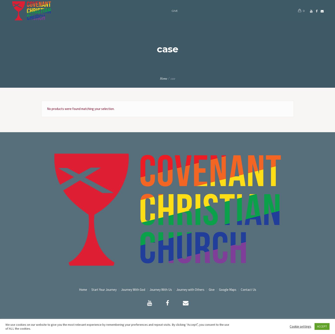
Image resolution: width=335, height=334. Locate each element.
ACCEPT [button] (322, 326)
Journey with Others (190, 290)
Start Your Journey (104, 290)
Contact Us (248, 290)
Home (163, 78)
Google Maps (227, 290)
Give (212, 290)
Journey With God (133, 290)
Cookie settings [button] (300, 326)
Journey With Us (161, 290)
